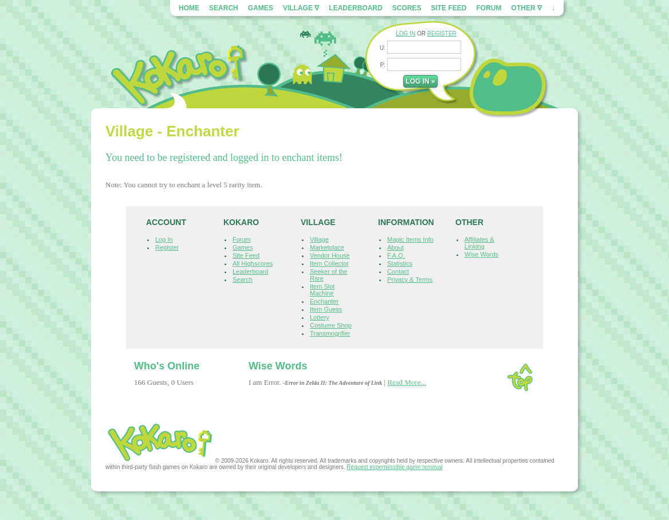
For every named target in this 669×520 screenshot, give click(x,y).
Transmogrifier (330, 333)
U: (383, 48)
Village (319, 239)
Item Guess (326, 309)
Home (189, 8)
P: (383, 65)
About (395, 247)
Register (167, 247)
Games (260, 8)
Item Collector (329, 263)
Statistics (399, 263)
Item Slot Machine (322, 290)
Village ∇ (301, 8)
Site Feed (448, 8)
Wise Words (481, 254)
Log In (164, 239)
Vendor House (330, 255)
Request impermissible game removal (394, 467)
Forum (489, 8)
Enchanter (324, 301)
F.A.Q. (396, 255)
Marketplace (327, 247)
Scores (407, 8)
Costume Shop (331, 325)
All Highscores (253, 263)
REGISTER (442, 33)
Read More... (406, 382)
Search (223, 8)
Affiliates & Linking (479, 243)
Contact (398, 271)
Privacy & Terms (409, 279)
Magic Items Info (410, 239)
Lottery (319, 317)
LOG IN (405, 33)
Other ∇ (526, 8)
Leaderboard (355, 8)
